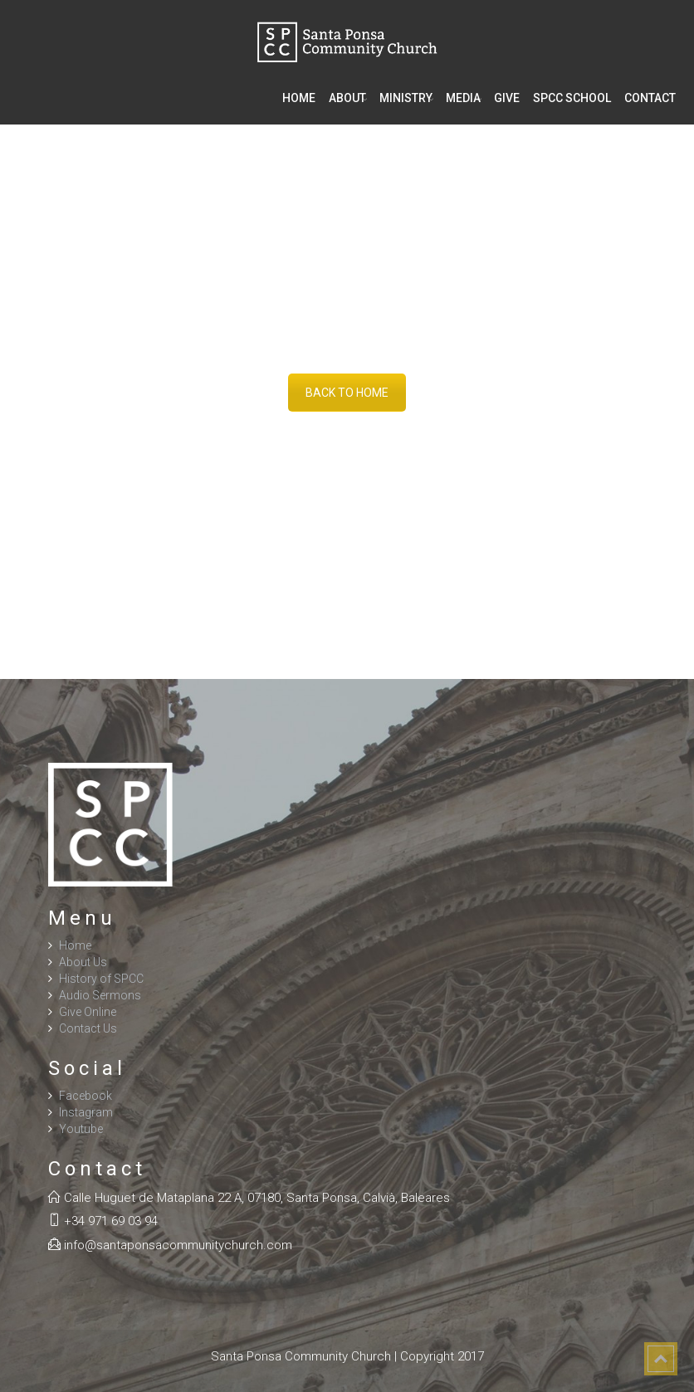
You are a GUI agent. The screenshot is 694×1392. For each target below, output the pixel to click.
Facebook (85, 1095)
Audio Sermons (100, 995)
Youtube (81, 1129)
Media (463, 98)
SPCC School (572, 98)
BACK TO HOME (347, 392)
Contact (650, 98)
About (347, 98)
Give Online (87, 1011)
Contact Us (88, 1028)
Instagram (86, 1112)
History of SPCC (101, 978)
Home (298, 98)
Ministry (406, 98)
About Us (83, 962)
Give (507, 98)
